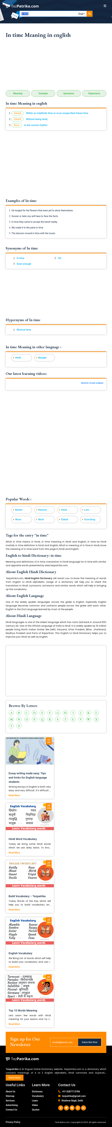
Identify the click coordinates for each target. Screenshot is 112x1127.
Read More (14, 795)
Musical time (24, 329)
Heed (64, 509)
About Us (10, 1091)
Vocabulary (38, 1096)
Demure (42, 509)
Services (10, 1100)
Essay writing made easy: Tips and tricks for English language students (28, 777)
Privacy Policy (13, 1122)
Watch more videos (92, 382)
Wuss (18, 519)
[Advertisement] (56, 65)
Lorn (86, 509)
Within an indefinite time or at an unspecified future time (57, 113)
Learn (35, 1100)
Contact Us (11, 1109)
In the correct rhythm (35, 125)
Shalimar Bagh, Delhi (72, 1100)
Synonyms (68, 93)
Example (43, 93)
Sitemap (10, 1096)
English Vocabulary (20, 953)
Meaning (17, 93)
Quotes (35, 1109)
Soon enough (24, 263)
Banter (18, 509)
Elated (64, 519)
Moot (41, 519)
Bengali (42, 357)
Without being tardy (37, 119)
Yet (59, 258)
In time (20, 258)
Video (35, 1105)
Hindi (18, 357)
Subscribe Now (89, 1042)
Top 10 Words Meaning (23, 1010)
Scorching (89, 519)
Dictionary (37, 1091)
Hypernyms (94, 93)
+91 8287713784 (71, 1091)
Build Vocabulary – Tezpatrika (27, 896)
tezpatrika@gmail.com (74, 1096)
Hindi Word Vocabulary (23, 839)
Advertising (12, 1105)
